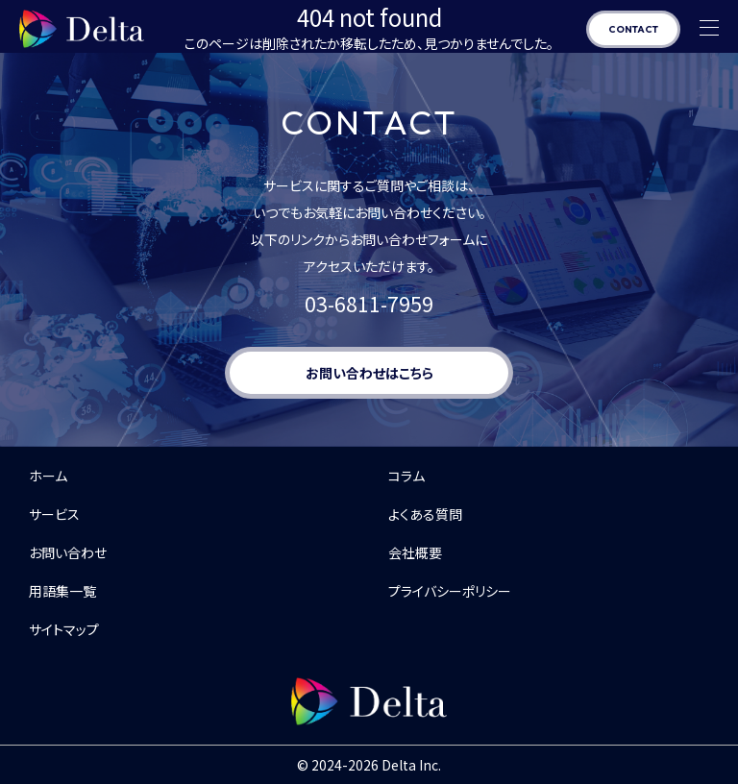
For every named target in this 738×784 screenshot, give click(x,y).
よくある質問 (425, 514)
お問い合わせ (68, 552)
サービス (54, 514)
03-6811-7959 (369, 303)
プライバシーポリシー (449, 590)
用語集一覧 (62, 590)
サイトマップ (64, 629)
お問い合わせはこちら (369, 372)
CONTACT (633, 29)
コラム (406, 475)
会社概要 (415, 552)
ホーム (48, 475)
